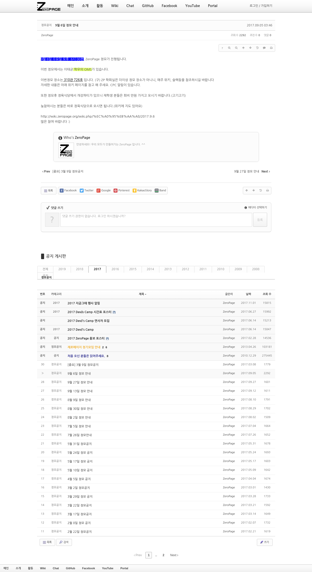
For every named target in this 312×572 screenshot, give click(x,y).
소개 (18, 568)
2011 (203, 269)
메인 (6, 568)
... (156, 555)
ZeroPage (47, 35)
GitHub (70, 568)
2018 (79, 269)
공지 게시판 (56, 256)
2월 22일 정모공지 (80, 531)
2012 (185, 269)
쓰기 (264, 542)
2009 (238, 269)
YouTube (107, 568)
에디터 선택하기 (256, 207)
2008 (255, 269)
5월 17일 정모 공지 (80, 461)
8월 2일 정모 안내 (79, 417)
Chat (56, 568)
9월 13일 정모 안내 (80, 391)
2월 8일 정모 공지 (79, 523)
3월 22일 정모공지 (80, 505)
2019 (62, 269)
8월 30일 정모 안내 (80, 408)
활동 (30, 568)
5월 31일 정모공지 (80, 443)
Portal (124, 568)
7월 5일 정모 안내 (79, 426)
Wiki (43, 568)
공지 (45, 275)
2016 (115, 269)
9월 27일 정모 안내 (80, 382)
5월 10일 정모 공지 (80, 470)
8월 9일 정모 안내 (79, 400)
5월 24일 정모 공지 (80, 452)
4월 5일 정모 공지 (79, 479)
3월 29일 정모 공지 (80, 496)
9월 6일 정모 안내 (66, 25)
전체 (45, 269)
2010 (220, 269)
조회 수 (267, 294)
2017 (97, 269)
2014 (150, 269)
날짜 (248, 294)
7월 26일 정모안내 (80, 435)
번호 (42, 294)
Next (174, 555)
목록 (48, 191)
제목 (142, 294)
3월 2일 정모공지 (79, 487)
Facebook (88, 568)
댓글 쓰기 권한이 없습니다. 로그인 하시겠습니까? (94, 216)
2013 (168, 269)
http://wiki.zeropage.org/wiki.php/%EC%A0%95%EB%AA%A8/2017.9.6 (98, 116)
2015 (132, 269)
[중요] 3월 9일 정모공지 (83, 364)
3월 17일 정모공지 (80, 514)
